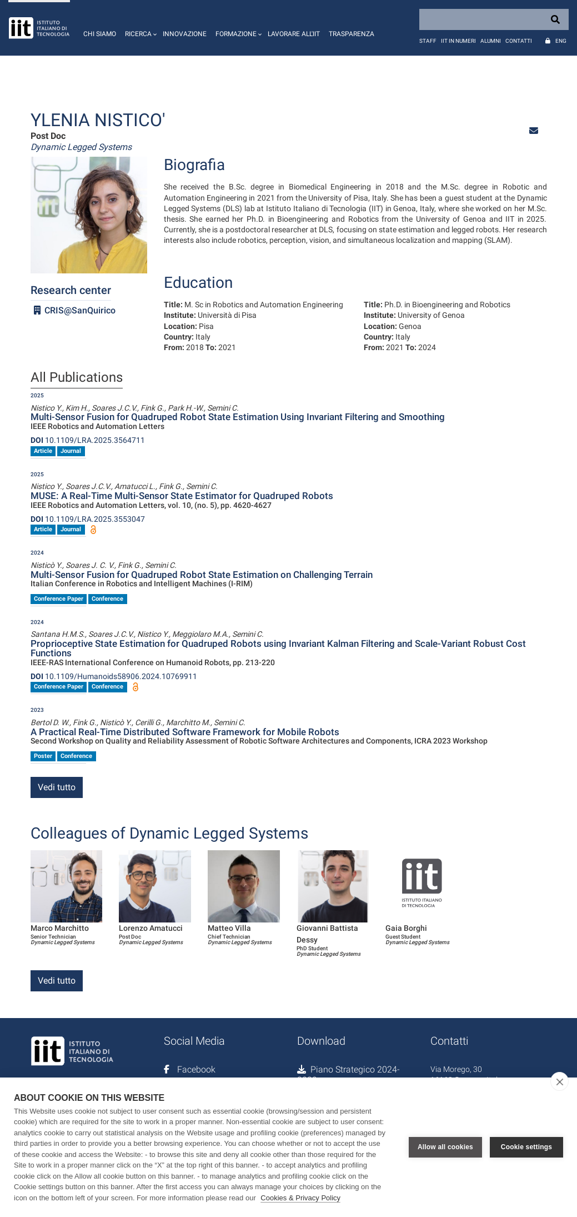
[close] (559, 1081)
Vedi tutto (57, 787)
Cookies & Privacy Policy (300, 1198)
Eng (560, 41)
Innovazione (185, 34)
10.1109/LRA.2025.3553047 (88, 519)
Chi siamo (99, 34)
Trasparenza (351, 34)
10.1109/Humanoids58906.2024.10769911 (114, 676)
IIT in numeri (458, 41)
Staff (427, 41)
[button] (139, 28)
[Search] (494, 19)
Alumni (490, 41)
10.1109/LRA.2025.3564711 (88, 440)
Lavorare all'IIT (294, 34)
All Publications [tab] (77, 378)
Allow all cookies (445, 1147)
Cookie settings (526, 1147)
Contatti (518, 41)
